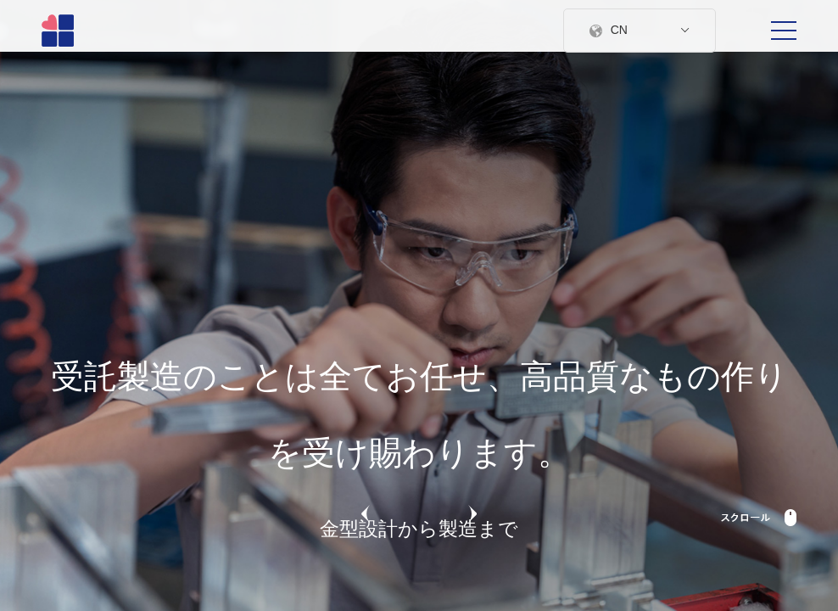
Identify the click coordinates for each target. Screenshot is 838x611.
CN (639, 29)
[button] (365, 515)
